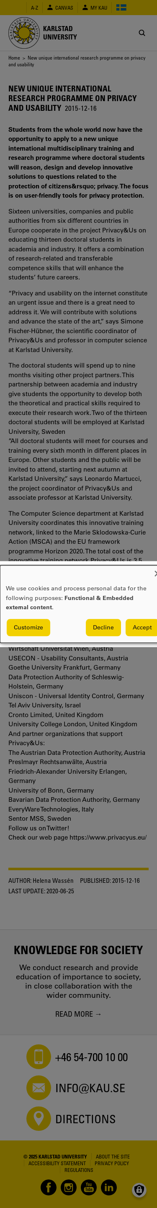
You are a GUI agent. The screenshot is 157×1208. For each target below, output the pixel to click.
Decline (103, 627)
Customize (28, 627)
